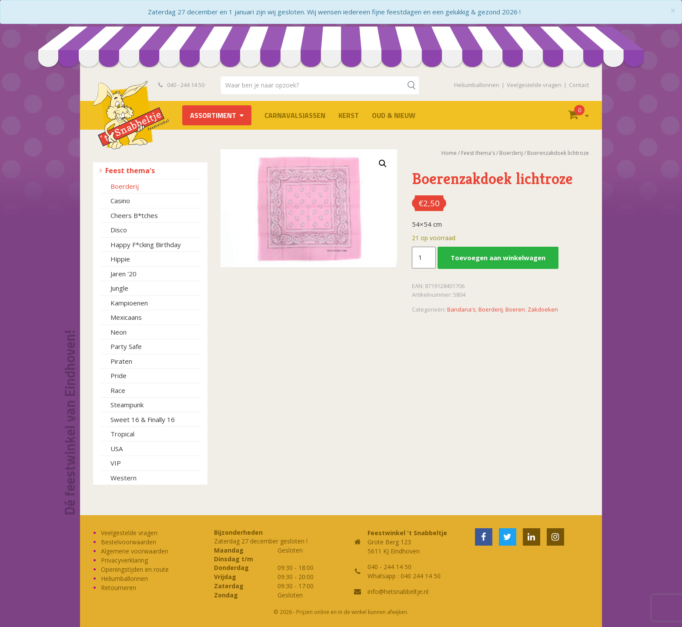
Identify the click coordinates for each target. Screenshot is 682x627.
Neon (118, 332)
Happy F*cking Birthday (145, 244)
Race (117, 390)
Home (449, 153)
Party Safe (126, 346)
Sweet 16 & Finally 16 (142, 419)
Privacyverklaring (124, 560)
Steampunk (127, 404)
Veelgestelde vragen (534, 85)
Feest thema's (130, 170)
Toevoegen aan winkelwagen (498, 257)
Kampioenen (129, 302)
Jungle (119, 288)
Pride (118, 375)
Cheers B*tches (134, 215)
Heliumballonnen (476, 85)
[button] (383, 163)
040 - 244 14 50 (181, 85)
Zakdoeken (543, 309)
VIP (115, 463)
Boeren (515, 309)
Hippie (120, 259)
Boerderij (124, 186)
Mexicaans (126, 317)
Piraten (121, 361)
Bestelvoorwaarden (128, 542)
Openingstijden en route (135, 569)
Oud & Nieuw (393, 115)
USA (116, 448)
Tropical (122, 433)
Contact (579, 85)
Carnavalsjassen (294, 115)
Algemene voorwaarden (134, 551)
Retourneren (118, 587)
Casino (120, 200)
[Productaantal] (423, 257)
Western (123, 477)
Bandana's (461, 309)
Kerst (348, 115)
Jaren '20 (123, 273)
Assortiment (213, 115)
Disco (118, 229)
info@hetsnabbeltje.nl (398, 591)
